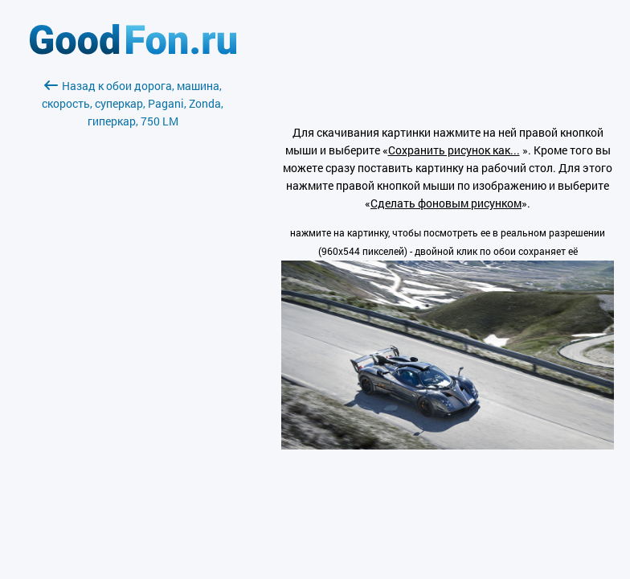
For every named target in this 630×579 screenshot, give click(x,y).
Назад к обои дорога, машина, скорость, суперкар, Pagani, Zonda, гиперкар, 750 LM (132, 103)
